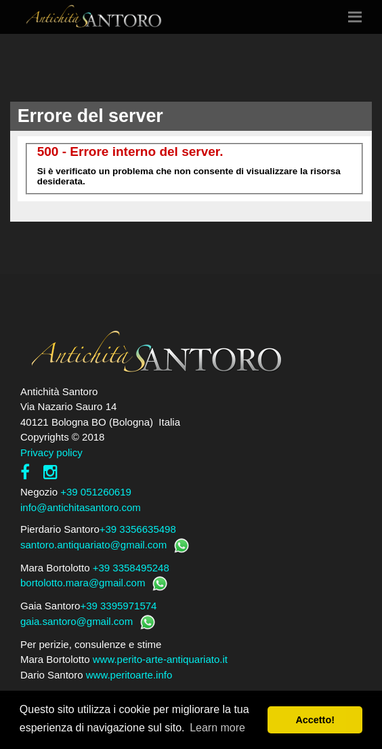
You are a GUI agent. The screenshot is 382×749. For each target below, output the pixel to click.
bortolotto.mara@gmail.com (82, 582)
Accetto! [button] (315, 719)
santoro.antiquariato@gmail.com (93, 544)
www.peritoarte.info (129, 675)
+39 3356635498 (138, 529)
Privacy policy (51, 452)
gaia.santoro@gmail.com (76, 621)
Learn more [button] (217, 727)
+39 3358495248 (131, 567)
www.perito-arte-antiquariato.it (160, 659)
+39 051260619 (95, 492)
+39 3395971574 (118, 605)
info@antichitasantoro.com (80, 507)
